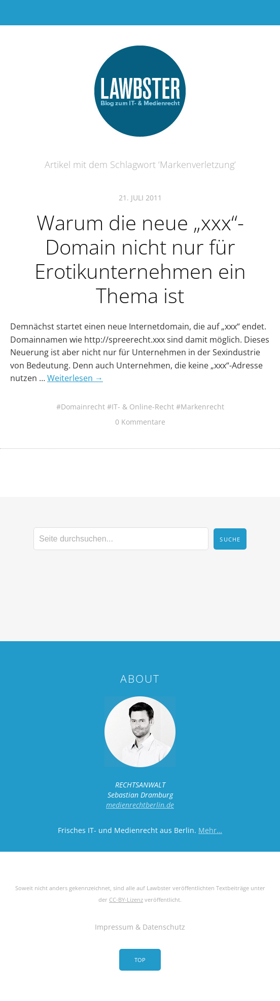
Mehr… (210, 830)
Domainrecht (83, 406)
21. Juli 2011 (140, 197)
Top (140, 960)
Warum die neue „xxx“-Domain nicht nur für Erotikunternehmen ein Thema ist (140, 258)
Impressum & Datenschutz (140, 927)
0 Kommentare (140, 422)
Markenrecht (202, 406)
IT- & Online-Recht (143, 406)
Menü (140, 12)
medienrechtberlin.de (140, 805)
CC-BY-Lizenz (126, 899)
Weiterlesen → (75, 378)
